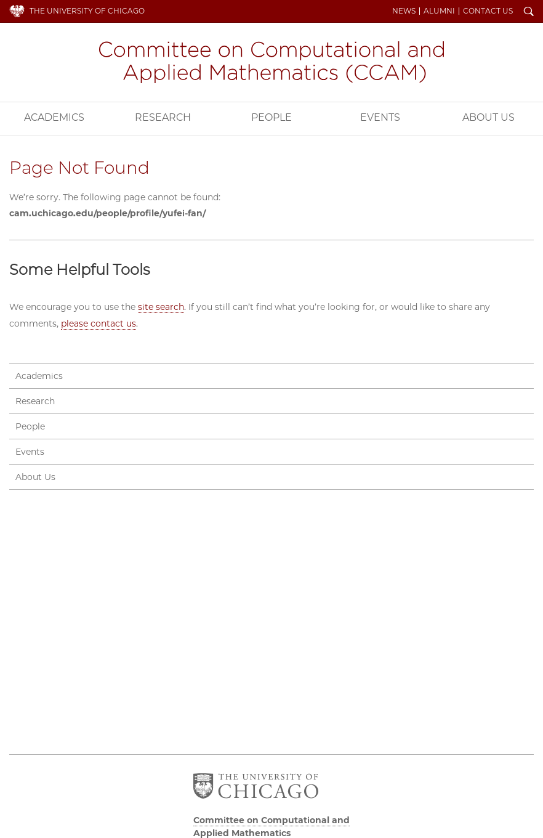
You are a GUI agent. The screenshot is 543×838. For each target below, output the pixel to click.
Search (529, 12)
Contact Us (488, 11)
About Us (35, 476)
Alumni (439, 11)
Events (380, 117)
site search (161, 306)
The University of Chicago (87, 10)
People (271, 117)
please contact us (98, 323)
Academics (54, 117)
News (404, 11)
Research (163, 117)
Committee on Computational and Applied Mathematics (271, 62)
